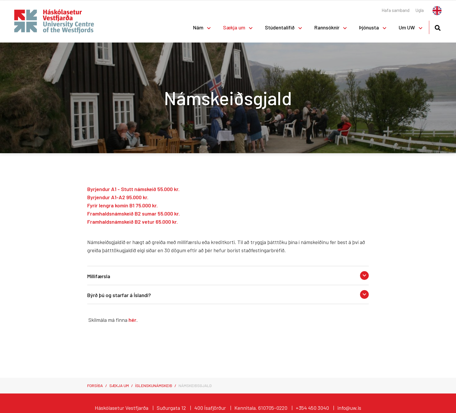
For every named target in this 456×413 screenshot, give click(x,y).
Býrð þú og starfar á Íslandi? (119, 295)
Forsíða (95, 385)
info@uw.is (349, 408)
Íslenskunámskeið (153, 385)
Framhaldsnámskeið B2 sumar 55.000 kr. (133, 213)
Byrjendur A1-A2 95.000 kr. (117, 197)
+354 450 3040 (312, 408)
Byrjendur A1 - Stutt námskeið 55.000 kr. (133, 189)
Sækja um (119, 385)
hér (132, 320)
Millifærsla (98, 276)
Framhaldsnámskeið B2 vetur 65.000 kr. (132, 221)
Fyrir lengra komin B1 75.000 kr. (122, 205)
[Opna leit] (437, 27)
